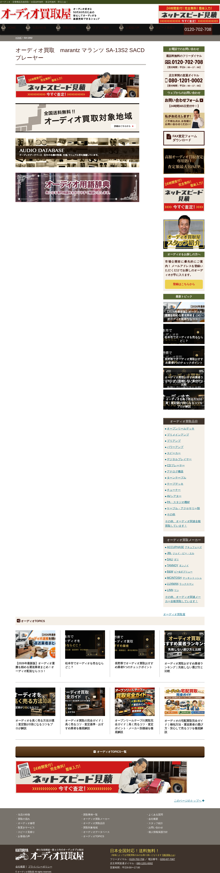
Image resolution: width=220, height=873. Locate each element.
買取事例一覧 (90, 812)
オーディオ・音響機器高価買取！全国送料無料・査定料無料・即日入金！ (34, 2)
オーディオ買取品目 (94, 820)
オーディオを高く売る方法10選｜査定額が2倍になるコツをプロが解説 (34, 721)
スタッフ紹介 (155, 820)
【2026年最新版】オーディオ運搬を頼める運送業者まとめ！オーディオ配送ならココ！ (35, 664)
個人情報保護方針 (158, 829)
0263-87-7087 (167, 856)
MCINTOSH (184, 575)
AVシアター (174, 493)
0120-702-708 (136, 856)
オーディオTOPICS (93, 833)
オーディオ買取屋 (174, 611)
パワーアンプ (175, 444)
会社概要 (153, 816)
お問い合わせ (155, 825)
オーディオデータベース (96, 829)
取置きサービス (26, 825)
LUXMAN (180, 581)
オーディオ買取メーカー (96, 816)
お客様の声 (24, 833)
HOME (18, 35)
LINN (173, 587)
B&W (179, 569)
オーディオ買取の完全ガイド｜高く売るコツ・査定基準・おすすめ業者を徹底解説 (84, 721)
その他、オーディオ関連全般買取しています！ (183, 521)
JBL (180, 550)
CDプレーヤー (176, 462)
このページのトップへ (187, 798)
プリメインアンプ (178, 432)
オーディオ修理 (26, 820)
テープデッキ (175, 481)
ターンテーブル (176, 474)
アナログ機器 (175, 468)
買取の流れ (24, 816)
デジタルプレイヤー (179, 456)
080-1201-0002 (144, 860)
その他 (171, 511)
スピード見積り (26, 829)
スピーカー (174, 450)
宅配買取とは (168, 852)
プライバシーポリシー (40, 864)
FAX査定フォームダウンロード (185, 135)
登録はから (184, 281)
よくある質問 (155, 812)
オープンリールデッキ (180, 426)
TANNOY (178, 562)
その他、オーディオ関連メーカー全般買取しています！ (183, 596)
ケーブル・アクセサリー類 (183, 505)
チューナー (174, 487)
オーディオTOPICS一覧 (111, 749)
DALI (173, 556)
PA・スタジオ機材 (178, 499)
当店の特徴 (24, 812)
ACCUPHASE (184, 544)
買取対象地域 (90, 825)
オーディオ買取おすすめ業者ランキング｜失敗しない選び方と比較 (183, 664)
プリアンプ (174, 438)
